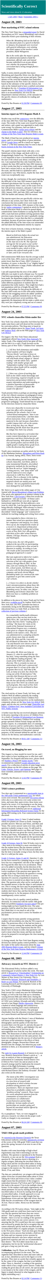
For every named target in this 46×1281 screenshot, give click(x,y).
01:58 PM (25, 103)
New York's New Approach (28, 339)
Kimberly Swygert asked (26, 904)
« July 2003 (12, 17)
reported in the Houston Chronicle (17, 1138)
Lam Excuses (19, 496)
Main (20, 17)
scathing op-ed (16, 602)
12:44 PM (25, 953)
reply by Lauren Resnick (14, 1053)
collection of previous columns (13, 611)
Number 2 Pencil (11, 761)
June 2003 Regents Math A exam (20, 946)
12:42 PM (25, 778)
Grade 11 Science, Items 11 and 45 (15, 858)
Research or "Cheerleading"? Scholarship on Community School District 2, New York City (22, 974)
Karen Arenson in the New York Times (16, 147)
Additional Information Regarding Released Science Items (21, 810)
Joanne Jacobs (27, 761)
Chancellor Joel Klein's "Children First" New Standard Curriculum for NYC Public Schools (22, 706)
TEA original (30, 1157)
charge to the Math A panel (12, 132)
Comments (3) (36, 953)
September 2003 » (31, 17)
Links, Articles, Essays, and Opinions (16, 769)
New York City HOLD (24, 90)
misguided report (30, 32)
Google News (12, 142)
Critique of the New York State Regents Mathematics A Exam (22, 948)
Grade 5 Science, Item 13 (11, 819)
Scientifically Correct (19, 6)
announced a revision (35, 1140)
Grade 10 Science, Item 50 (11, 843)
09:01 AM (25, 739)
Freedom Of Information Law (30, 88)
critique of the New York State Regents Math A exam (22, 134)
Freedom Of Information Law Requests (28, 717)
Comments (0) (36, 103)
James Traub (30, 328)
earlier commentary (14, 207)
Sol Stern (39, 328)
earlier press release (27, 130)
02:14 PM (25, 1278)
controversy (24, 119)
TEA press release (37, 798)
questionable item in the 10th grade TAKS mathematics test (22, 794)
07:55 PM (25, 306)
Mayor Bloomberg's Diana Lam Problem (28, 492)
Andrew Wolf (10, 330)
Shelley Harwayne (26, 1003)
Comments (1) (36, 739)
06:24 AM (25, 1122)
